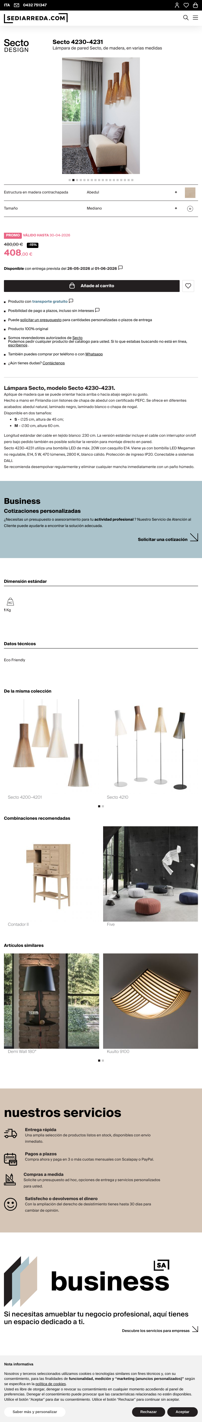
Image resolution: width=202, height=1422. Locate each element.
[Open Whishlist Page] (186, 5)
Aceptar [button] (182, 1412)
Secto (77, 338)
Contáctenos (54, 363)
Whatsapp (94, 354)
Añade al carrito (91, 286)
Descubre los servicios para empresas (156, 1331)
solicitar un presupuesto (41, 320)
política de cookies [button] (51, 1384)
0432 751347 (35, 5)
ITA (7, 5)
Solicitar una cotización (163, 539)
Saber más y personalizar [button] (35, 1412)
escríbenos (17, 345)
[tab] (70, 180)
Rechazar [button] (148, 1412)
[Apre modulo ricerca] (186, 18)
